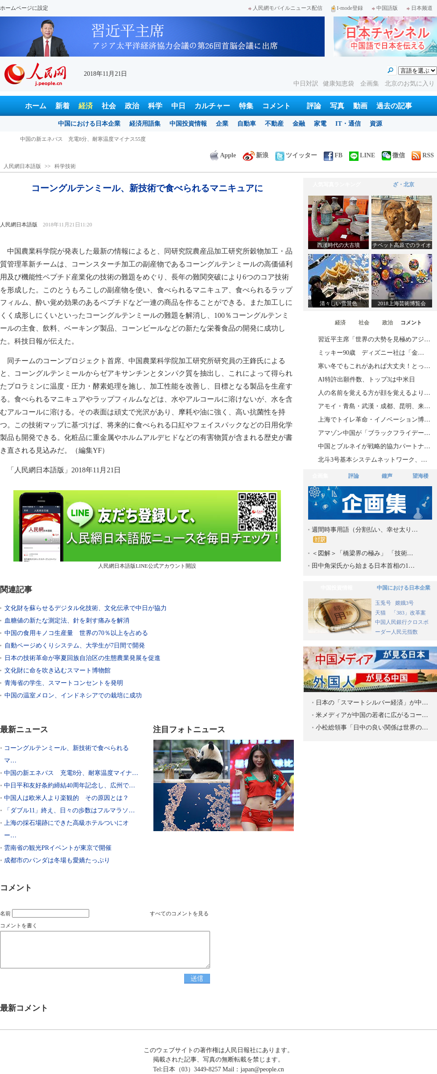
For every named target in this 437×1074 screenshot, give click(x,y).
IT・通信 (348, 123)
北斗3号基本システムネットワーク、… (372, 459)
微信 (393, 155)
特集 (246, 106)
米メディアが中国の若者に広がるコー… (372, 715)
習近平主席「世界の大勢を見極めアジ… (374, 339)
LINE (362, 155)
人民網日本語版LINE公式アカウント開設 (147, 529)
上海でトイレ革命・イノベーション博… (374, 419)
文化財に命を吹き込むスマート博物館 (57, 670)
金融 (299, 123)
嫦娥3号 (404, 603)
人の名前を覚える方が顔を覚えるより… (374, 392)
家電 (320, 123)
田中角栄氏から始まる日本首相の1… (363, 565)
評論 (314, 106)
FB (333, 155)
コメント (276, 106)
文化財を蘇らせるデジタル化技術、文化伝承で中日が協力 (85, 608)
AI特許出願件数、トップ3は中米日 (366, 379)
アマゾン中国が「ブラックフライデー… (374, 433)
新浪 (255, 155)
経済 (85, 106)
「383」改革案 (408, 613)
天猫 (381, 613)
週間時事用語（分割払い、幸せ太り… (365, 534)
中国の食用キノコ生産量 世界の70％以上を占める (76, 633)
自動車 (246, 123)
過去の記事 (394, 106)
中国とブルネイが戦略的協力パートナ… (374, 446)
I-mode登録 (347, 8)
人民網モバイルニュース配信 (285, 8)
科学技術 (65, 166)
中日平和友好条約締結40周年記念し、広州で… (69, 785)
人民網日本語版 (22, 166)
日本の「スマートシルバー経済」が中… (372, 702)
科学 (155, 106)
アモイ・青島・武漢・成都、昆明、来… (374, 406)
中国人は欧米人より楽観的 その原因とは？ (66, 798)
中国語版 (385, 8)
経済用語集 (145, 123)
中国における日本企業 (89, 123)
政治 (132, 106)
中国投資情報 (188, 123)
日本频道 (420, 8)
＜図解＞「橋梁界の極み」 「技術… (362, 553)
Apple (223, 155)
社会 (109, 106)
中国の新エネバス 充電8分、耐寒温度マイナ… (71, 773)
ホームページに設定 (24, 8)
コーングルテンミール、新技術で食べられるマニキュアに (89, 139)
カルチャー (212, 106)
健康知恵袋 (339, 83)
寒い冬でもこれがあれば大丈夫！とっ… (374, 366)
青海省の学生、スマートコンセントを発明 (63, 683)
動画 (360, 106)
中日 (178, 106)
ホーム (35, 106)
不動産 (274, 123)
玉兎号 (383, 603)
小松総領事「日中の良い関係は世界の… (372, 727)
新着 (62, 106)
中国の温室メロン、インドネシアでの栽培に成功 (73, 695)
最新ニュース (24, 729)
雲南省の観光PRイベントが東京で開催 (57, 847)
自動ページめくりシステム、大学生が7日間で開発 (74, 645)
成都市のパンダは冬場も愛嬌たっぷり (57, 860)
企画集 (370, 83)
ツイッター (296, 155)
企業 (222, 123)
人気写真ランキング (337, 184)
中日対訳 (305, 83)
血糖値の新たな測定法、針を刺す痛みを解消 (66, 620)
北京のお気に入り (410, 83)
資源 (376, 123)
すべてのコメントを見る (179, 913)
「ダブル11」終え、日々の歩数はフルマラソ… (69, 810)
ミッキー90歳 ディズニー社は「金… (371, 352)
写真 (337, 106)
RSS (423, 155)
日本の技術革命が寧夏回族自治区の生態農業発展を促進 (82, 658)
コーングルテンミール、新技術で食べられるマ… (66, 754)
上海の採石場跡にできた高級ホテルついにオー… (66, 829)
